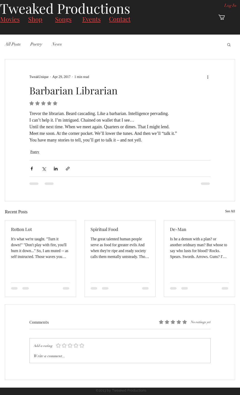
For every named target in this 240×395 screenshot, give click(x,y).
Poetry (36, 44)
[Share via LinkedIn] (55, 168)
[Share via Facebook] (31, 168)
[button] (224, 17)
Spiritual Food (104, 229)
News (57, 44)
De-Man (178, 229)
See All (230, 211)
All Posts (13, 44)
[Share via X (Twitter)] (43, 168)
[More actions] (208, 77)
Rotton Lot (21, 229)
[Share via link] (67, 168)
